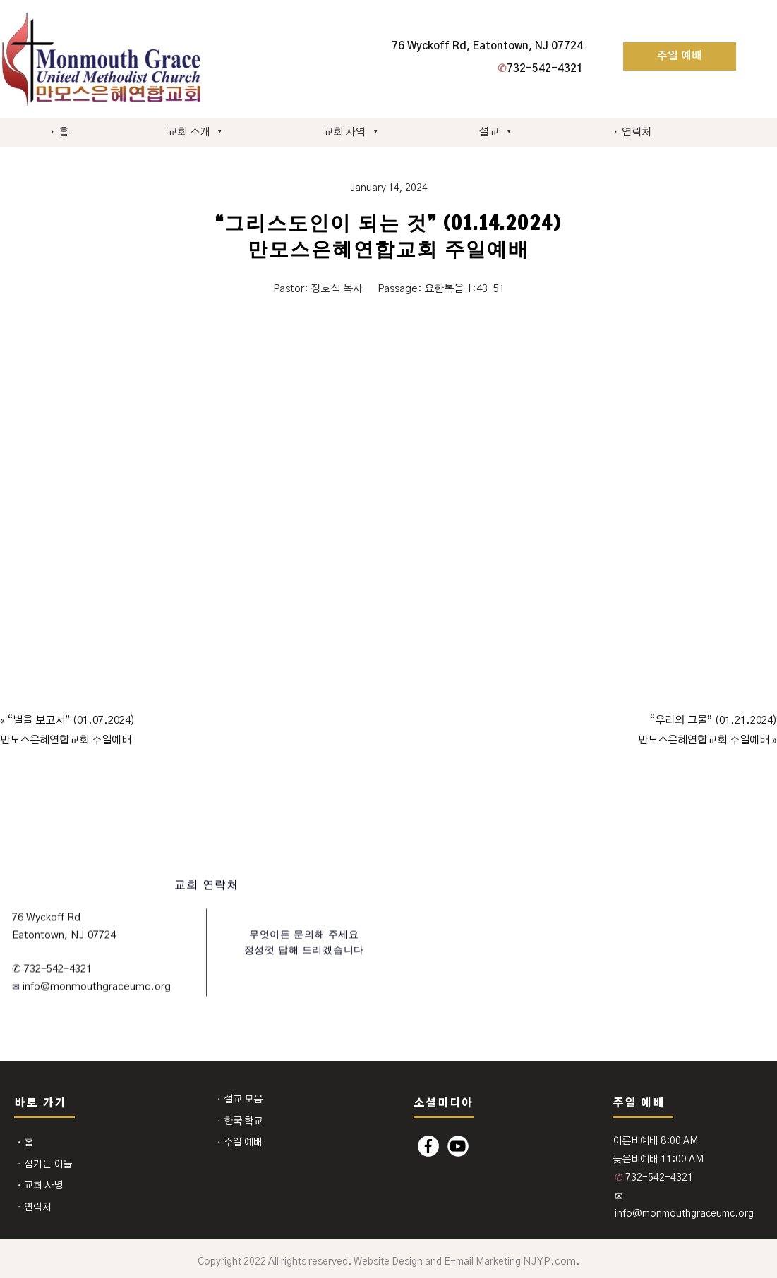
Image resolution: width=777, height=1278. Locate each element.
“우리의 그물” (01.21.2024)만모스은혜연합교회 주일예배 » (707, 730)
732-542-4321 (540, 68)
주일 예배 (679, 56)
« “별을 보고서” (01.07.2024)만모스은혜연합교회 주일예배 (67, 730)
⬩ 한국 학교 (239, 1121)
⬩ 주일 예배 (239, 1143)
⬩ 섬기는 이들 (44, 1164)
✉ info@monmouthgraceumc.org (684, 1205)
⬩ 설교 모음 (239, 1099)
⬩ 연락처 (632, 132)
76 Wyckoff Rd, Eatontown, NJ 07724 (487, 46)
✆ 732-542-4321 (52, 968)
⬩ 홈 (58, 132)
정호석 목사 (337, 289)
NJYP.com (549, 1261)
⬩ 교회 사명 (39, 1186)
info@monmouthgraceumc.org (95, 987)
